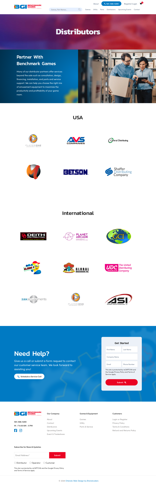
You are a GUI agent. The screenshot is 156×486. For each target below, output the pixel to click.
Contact (137, 9)
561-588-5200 (112, 3)
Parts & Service (86, 426)
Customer (50, 462)
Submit (121, 382)
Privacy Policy (119, 372)
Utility (95, 9)
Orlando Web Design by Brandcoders (82, 480)
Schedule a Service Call (30, 376)
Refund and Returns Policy (124, 430)
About (96, 3)
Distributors (111, 9)
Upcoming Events (124, 9)
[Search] (80, 9)
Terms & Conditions (120, 426)
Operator (36, 462)
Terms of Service (23, 470)
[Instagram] (20, 430)
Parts (102, 9)
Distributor (22, 462)
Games (87, 9)
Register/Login (130, 3)
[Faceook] (15, 430)
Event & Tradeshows (56, 434)
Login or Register (119, 419)
